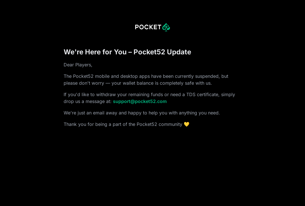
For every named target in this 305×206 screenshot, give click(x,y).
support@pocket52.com (140, 101)
